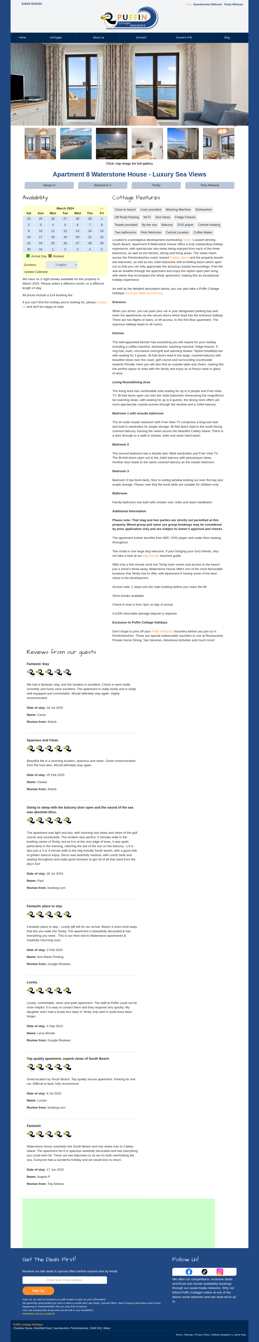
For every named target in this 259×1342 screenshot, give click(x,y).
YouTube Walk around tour (144, 293)
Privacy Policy (202, 1334)
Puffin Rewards (162, 631)
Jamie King (240, 1334)
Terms (179, 1334)
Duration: (30, 265)
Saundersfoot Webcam (207, 4)
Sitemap (188, 1334)
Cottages (56, 37)
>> (102, 208)
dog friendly (151, 555)
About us (98, 37)
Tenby (187, 240)
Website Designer (220, 1334)
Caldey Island (179, 257)
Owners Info (184, 37)
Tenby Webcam (233, 4)
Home (22, 37)
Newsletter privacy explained (38, 1313)
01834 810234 (31, 3)
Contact (141, 37)
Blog (227, 37)
